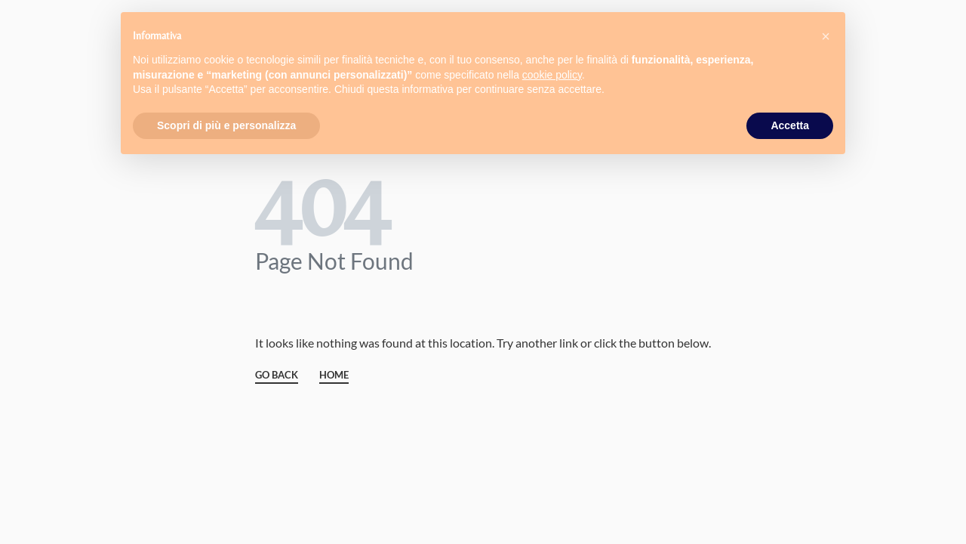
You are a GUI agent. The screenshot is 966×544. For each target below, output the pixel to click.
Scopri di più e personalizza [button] (226, 125)
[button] (826, 36)
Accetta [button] (790, 125)
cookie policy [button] (552, 75)
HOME (334, 375)
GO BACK (276, 375)
